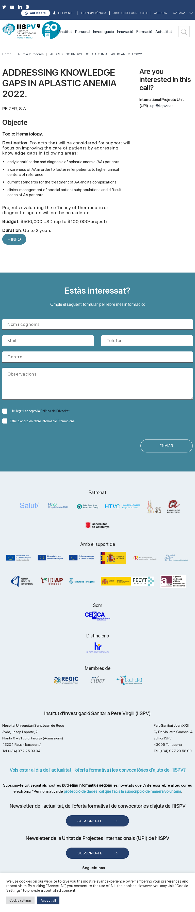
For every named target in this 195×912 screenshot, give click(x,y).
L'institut (64, 31)
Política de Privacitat (55, 411)
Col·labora (37, 13)
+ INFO (14, 239)
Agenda (160, 13)
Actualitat (163, 31)
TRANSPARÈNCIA (93, 13)
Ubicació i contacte (130, 13)
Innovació (125, 31)
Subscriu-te (89, 821)
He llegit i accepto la (36, 411)
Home (6, 54)
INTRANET (66, 13)
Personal (82, 31)
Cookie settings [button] (20, 900)
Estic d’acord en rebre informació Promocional (38, 421)
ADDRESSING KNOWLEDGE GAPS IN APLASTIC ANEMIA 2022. (96, 54)
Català (179, 12)
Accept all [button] (48, 900)
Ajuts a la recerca (31, 54)
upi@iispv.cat (161, 105)
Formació (144, 31)
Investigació (103, 31)
